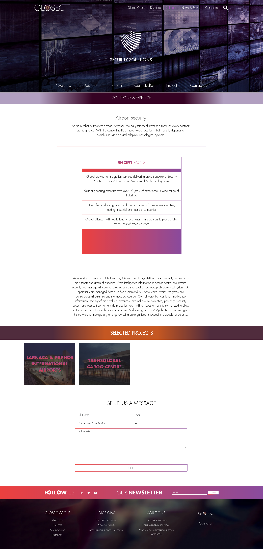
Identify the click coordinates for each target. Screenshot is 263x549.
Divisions (155, 8)
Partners (57, 535)
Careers (57, 525)
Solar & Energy (106, 525)
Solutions (171, 8)
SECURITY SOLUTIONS (106, 520)
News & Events (190, 8)
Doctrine (90, 85)
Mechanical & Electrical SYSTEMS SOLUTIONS (156, 532)
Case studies (144, 85)
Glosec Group (136, 8)
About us (57, 520)
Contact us (211, 8)
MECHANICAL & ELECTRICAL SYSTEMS (106, 530)
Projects (172, 85)
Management (57, 530)
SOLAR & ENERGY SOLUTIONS (156, 525)
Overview (63, 85)
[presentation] (100, 483)
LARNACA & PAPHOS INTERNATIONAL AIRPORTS (50, 364)
